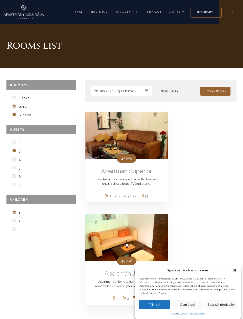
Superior (25, 115)
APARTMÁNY (98, 12)
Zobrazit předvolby (221, 304)
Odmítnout (187, 304)
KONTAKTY (178, 12)
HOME (77, 12)
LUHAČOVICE (154, 12)
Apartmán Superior (121, 165)
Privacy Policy (197, 313)
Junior (23, 106)
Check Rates (217, 91)
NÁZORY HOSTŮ (126, 12)
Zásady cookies (179, 313)
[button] (235, 270)
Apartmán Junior (200, 165)
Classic (24, 98)
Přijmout (154, 304)
